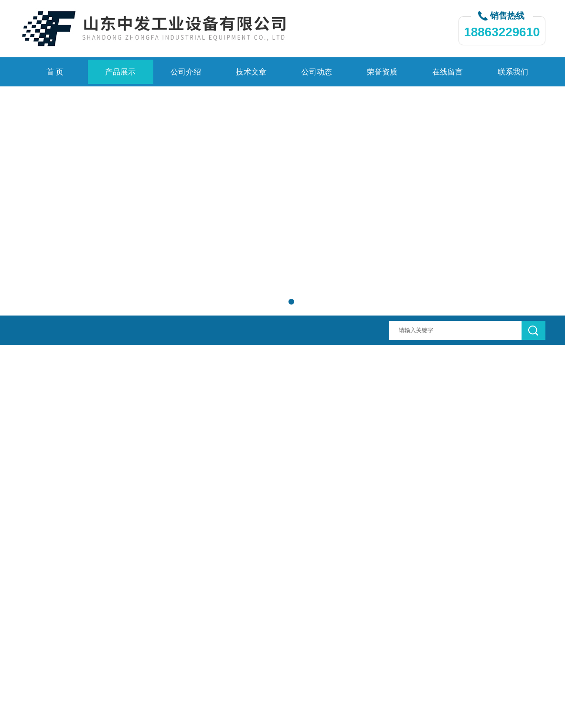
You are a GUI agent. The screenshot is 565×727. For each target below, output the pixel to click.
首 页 (55, 72)
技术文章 (251, 72)
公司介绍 (186, 72)
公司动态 (316, 72)
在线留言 (447, 72)
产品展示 (120, 72)
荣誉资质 (382, 72)
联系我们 (513, 72)
